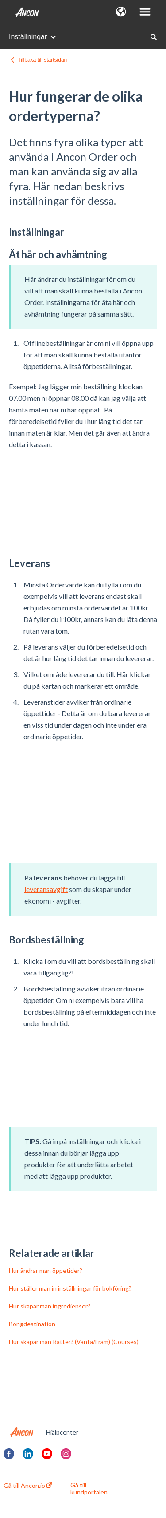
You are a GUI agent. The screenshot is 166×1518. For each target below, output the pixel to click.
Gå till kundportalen (89, 1489)
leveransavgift (46, 889)
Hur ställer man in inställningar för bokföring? (70, 1288)
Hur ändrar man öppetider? (45, 1270)
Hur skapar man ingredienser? (49, 1306)
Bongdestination (32, 1324)
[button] (121, 12)
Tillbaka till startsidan (42, 60)
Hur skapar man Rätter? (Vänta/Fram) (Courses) (74, 1341)
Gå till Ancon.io (28, 1485)
